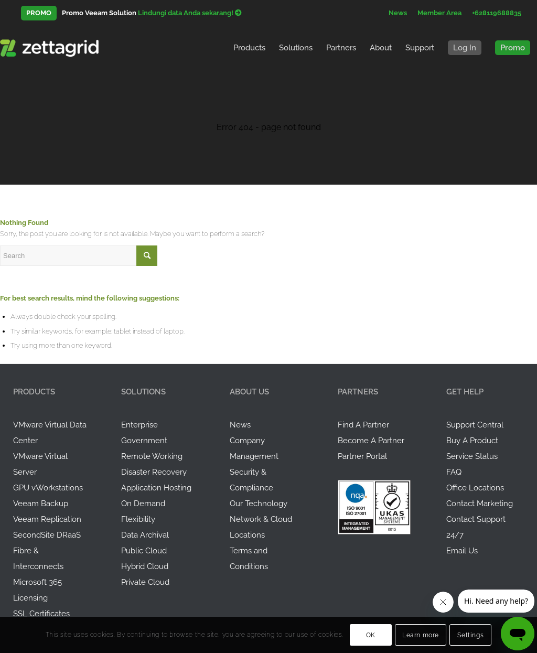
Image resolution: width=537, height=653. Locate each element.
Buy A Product (472, 440)
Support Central (474, 425)
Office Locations (475, 488)
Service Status (472, 456)
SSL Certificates (41, 613)
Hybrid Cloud (144, 566)
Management (254, 456)
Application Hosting (156, 488)
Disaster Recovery (154, 472)
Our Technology (258, 503)
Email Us (462, 550)
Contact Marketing (479, 503)
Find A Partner (363, 425)
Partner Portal (362, 456)
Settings (470, 635)
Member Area (439, 13)
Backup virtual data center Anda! (183, 13)
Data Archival (145, 535)
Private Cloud (145, 582)
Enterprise (139, 425)
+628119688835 (496, 13)
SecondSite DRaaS (47, 535)
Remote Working (151, 456)
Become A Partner (371, 440)
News (398, 13)
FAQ (453, 472)
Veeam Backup (40, 503)
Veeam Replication (47, 519)
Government (144, 440)
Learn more (420, 635)
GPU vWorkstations (48, 488)
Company (247, 440)
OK (370, 635)
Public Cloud (144, 550)
